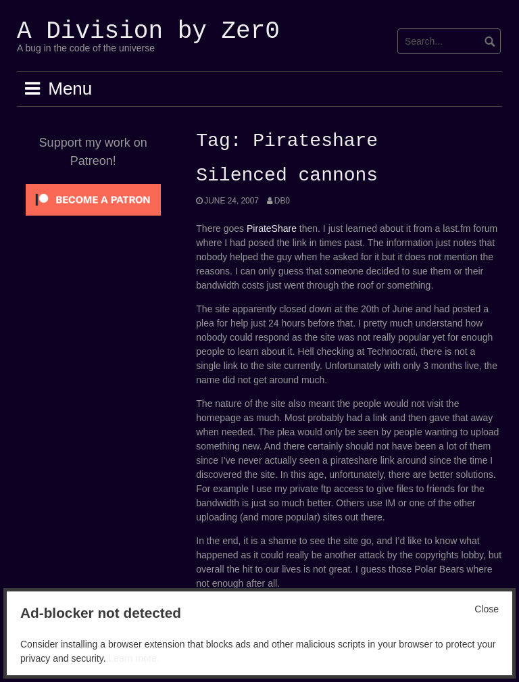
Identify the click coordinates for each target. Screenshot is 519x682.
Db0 (282, 200)
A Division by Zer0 (148, 31)
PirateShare (272, 228)
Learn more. (133, 658)
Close (486, 609)
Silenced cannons (287, 176)
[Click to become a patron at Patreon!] (93, 198)
